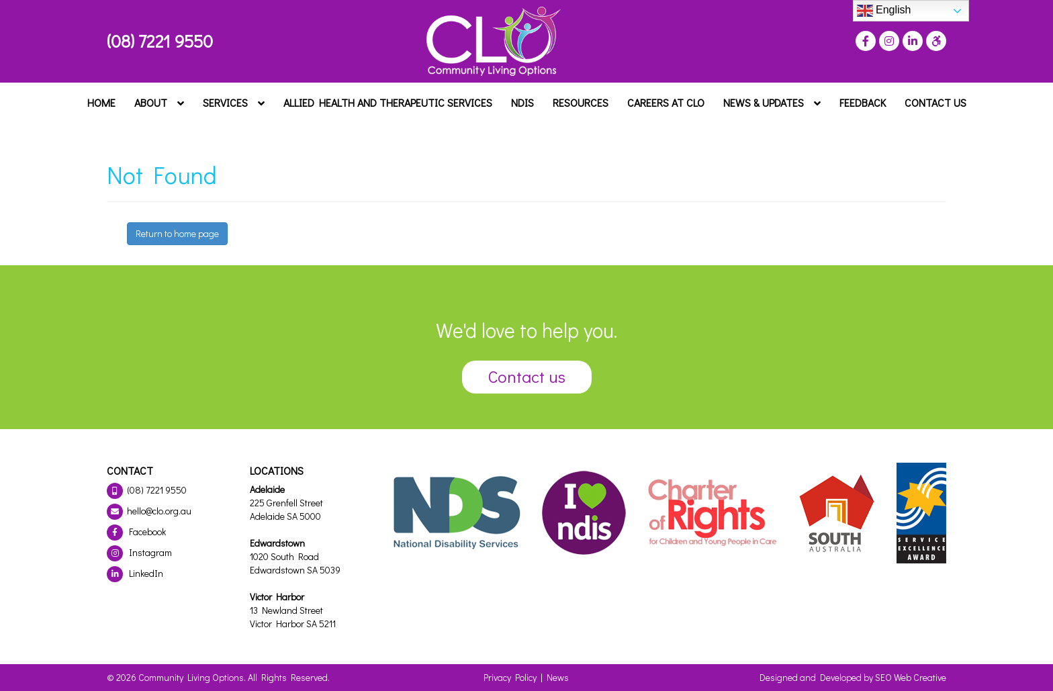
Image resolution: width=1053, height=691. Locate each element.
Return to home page (177, 233)
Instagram (139, 552)
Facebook (136, 531)
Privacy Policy (510, 677)
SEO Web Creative (910, 677)
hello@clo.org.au (149, 510)
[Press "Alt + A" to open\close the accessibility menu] (934, 41)
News (558, 677)
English (884, 11)
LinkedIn (135, 573)
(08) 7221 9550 (160, 41)
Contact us (526, 376)
